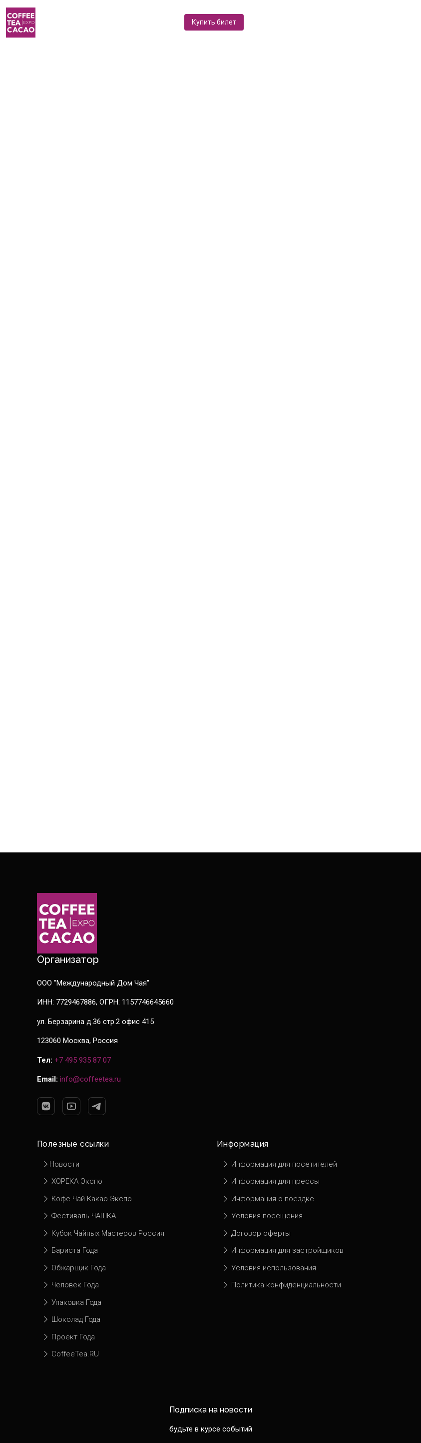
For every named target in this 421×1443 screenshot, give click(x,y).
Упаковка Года (71, 1302)
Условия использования (269, 1267)
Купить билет (214, 22)
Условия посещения (262, 1215)
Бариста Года (70, 1250)
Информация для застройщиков (283, 1250)
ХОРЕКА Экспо (72, 1181)
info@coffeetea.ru (90, 1079)
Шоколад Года (71, 1319)
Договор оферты (256, 1233)
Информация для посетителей (279, 1164)
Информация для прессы (271, 1181)
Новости (60, 1164)
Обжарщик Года (74, 1267)
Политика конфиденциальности (281, 1284)
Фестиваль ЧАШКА (79, 1215)
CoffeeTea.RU (70, 1353)
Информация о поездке (268, 1198)
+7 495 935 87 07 (82, 1060)
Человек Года (70, 1284)
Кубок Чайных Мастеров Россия (103, 1233)
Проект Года (68, 1336)
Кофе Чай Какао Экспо (87, 1198)
